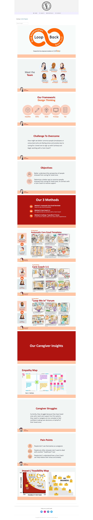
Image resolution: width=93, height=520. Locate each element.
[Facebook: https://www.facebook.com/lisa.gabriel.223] (41, 512)
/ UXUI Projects (24, 19)
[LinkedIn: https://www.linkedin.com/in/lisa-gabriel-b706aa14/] (48, 512)
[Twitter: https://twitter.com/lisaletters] (51, 512)
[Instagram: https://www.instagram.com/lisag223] (45, 512)
